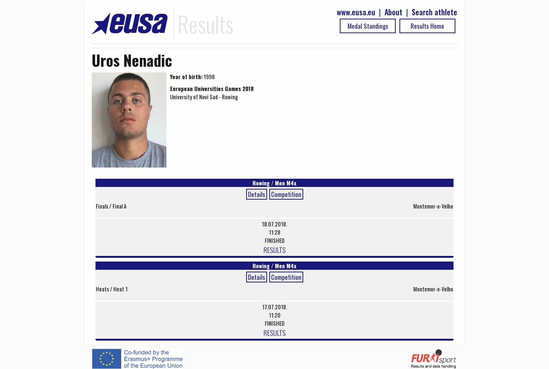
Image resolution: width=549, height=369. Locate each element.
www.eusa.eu (356, 12)
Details (256, 194)
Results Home (427, 26)
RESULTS (274, 249)
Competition (286, 194)
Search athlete (434, 12)
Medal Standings (368, 26)
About (393, 12)
